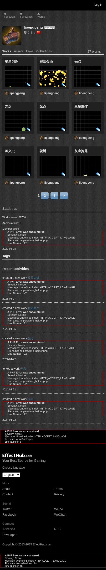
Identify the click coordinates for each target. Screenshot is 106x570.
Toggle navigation (5, 4)
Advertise (8, 529)
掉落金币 (33, 308)
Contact (7, 494)
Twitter (6, 509)
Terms (58, 489)
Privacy (59, 494)
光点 (31, 338)
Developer (9, 535)
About (6, 489)
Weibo (58, 509)
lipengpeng (33, 27)
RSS (57, 529)
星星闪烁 (33, 278)
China (34, 32)
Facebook (9, 514)
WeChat (60, 514)
